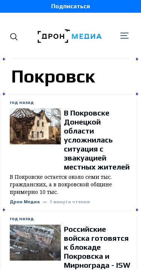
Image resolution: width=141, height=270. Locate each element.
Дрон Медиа (25, 202)
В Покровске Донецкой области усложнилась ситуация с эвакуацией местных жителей (97, 139)
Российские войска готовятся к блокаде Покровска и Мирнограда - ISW (97, 247)
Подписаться (70, 6)
